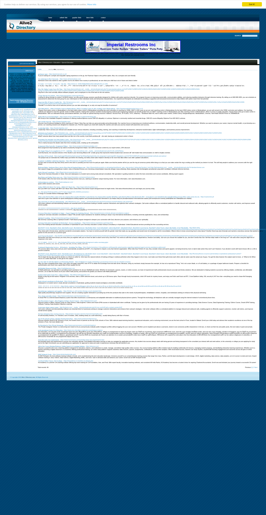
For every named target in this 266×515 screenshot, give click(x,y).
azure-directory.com (15, 117)
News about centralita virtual (47, 296)
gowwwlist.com (17, 111)
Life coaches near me (44, 121)
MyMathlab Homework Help (47, 268)
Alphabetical (60, 69)
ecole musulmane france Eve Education (50, 330)
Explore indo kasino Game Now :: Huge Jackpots (53, 275)
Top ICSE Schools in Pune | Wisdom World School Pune (55, 319)
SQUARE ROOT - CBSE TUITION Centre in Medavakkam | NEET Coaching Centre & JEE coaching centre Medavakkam (76, 108)
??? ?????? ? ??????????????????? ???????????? (53, 208)
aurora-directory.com (29, 116)
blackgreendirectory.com (19, 120)
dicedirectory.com (15, 133)
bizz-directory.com (29, 117)
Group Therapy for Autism (46, 95)
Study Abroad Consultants (46, 172)
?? (39, 192)
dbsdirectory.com (14, 132)
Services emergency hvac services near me (51, 314)
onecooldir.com (28, 112)
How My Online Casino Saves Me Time (50, 89)
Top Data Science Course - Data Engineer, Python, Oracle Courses (58, 301)
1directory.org (15, 114)
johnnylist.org (28, 111)
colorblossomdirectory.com (27, 128)
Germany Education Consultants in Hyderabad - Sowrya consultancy (59, 223)
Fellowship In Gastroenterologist (48, 116)
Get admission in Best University (48, 79)
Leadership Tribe (43, 128)
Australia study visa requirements (48, 340)
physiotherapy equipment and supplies (50, 291)
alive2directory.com (27, 114)
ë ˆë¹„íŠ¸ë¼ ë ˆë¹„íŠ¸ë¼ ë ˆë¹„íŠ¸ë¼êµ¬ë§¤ (52, 84)
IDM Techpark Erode (44, 354)
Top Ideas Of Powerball (45, 156)
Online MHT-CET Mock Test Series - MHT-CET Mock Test (56, 187)
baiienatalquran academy (46, 182)
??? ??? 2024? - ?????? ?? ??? (47, 242)
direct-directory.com (28, 133)
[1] (252, 367)
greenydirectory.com (24, 138)
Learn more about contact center (48, 307)
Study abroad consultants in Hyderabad (50, 281)
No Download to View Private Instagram (50, 325)
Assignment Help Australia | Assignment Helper (53, 146)
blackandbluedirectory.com (22, 119)
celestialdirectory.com (22, 125)
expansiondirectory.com (20, 136)
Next (255, 367)
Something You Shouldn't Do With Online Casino (53, 139)
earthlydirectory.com (14, 135)
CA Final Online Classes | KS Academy (50, 361)
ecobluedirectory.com (29, 135)
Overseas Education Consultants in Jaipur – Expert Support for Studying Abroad (63, 213)
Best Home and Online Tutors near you (50, 177)
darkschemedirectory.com (22, 130)
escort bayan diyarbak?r (45, 236)
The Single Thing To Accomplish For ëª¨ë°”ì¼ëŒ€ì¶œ (55, 151)
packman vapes (43, 74)
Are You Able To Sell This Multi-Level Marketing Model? (56, 262)
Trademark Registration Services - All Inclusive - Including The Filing (60, 247)
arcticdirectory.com (15, 116)
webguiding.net (16, 112)
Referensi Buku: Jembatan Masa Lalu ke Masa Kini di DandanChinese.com (61, 167)
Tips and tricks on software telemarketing (51, 201)
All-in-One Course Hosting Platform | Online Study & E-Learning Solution (61, 346)
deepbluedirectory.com (28, 132)
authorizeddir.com (16, 109)
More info (91, 4)
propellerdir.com (29, 109)
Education (57, 62)
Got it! (252, 4)
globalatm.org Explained (45, 133)
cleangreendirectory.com (20, 127)
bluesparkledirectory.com (27, 122)
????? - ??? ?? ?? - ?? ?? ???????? (48, 286)
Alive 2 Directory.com (23, 24)
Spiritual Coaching (44, 218)
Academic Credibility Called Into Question (51, 161)
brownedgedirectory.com (22, 124)
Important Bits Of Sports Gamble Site (50, 102)
